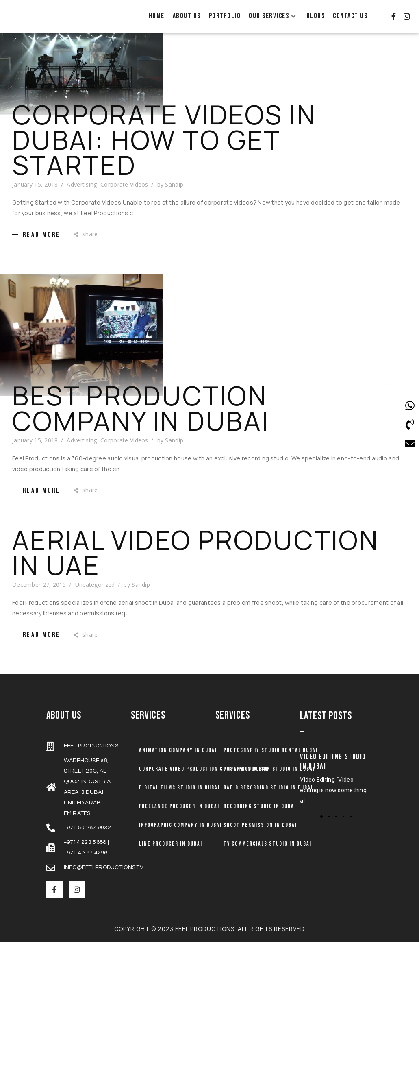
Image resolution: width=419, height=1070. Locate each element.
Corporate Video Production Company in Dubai (203, 771)
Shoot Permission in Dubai (260, 827)
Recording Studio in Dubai (260, 808)
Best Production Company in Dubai (140, 411)
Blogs (315, 16)
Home (157, 16)
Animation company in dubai (178, 752)
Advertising (82, 187)
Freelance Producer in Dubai (179, 808)
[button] (329, 819)
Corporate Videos (124, 187)
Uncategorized (95, 587)
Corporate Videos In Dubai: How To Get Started (164, 142)
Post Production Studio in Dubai (269, 771)
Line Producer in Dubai (170, 846)
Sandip (174, 187)
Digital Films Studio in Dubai (179, 790)
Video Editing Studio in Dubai (333, 764)
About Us (187, 16)
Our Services (272, 16)
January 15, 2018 (35, 187)
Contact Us (350, 16)
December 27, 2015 (39, 587)
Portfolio (225, 16)
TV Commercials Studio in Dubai (268, 846)
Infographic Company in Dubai (180, 827)
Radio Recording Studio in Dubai (268, 790)
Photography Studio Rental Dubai (271, 752)
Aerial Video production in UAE (195, 555)
